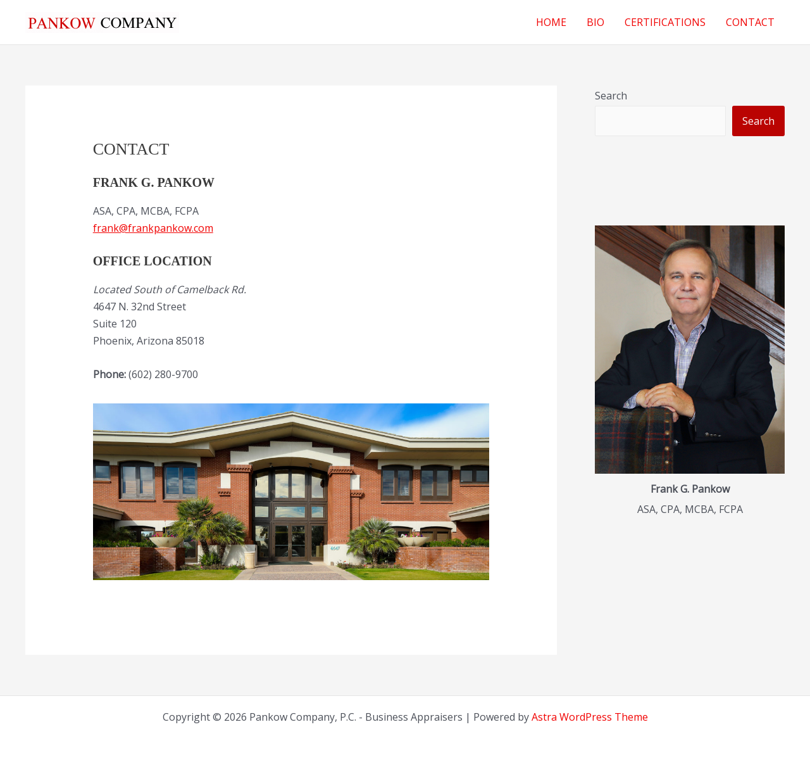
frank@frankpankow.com (153, 228)
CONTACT (750, 22)
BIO (595, 22)
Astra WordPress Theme (590, 717)
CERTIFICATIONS (665, 22)
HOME (551, 22)
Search (611, 96)
